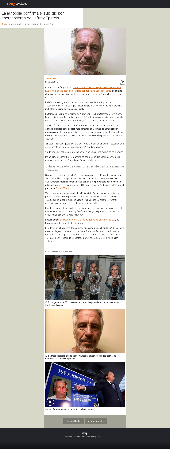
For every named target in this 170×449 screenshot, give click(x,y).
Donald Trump (62, 188)
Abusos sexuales (95, 421)
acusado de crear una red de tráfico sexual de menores (87, 219)
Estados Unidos (73, 421)
